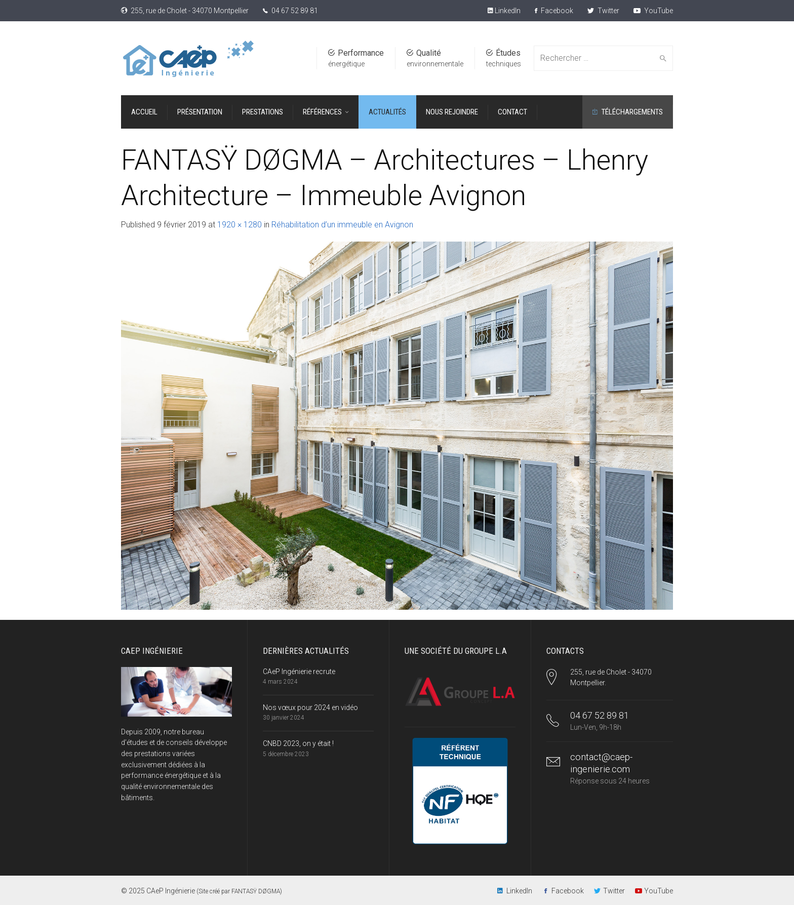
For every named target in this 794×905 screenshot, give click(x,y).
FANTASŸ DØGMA (255, 891)
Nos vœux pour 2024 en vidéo (310, 707)
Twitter (603, 11)
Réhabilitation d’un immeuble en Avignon (342, 224)
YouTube (653, 11)
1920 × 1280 (239, 224)
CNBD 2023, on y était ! (298, 743)
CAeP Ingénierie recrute (299, 671)
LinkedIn (507, 11)
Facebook (554, 11)
